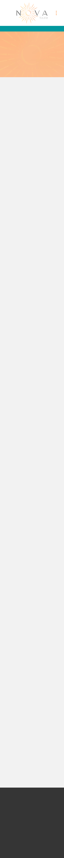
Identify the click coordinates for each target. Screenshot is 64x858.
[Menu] (56, 12)
